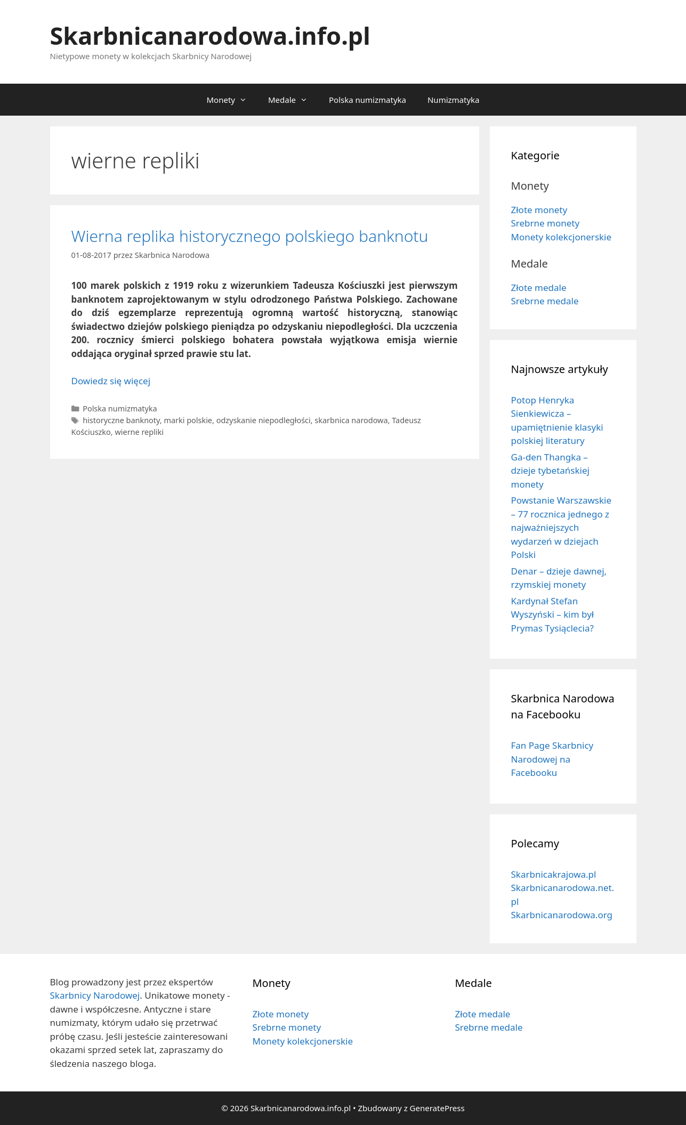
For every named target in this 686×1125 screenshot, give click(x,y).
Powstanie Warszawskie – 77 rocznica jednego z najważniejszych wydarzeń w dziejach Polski (561, 527)
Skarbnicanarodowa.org (561, 915)
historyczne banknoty (121, 420)
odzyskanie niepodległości (263, 420)
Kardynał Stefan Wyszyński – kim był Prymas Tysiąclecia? (552, 614)
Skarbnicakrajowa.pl (553, 874)
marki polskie (188, 420)
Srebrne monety (545, 223)
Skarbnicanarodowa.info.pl (210, 35)
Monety (231, 100)
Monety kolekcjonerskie (561, 237)
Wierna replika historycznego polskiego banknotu (250, 236)
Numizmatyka (453, 99)
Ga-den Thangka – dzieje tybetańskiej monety (550, 470)
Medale (293, 100)
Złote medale (539, 287)
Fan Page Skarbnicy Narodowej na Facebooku (552, 759)
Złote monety (539, 210)
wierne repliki (139, 432)
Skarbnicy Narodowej (95, 995)
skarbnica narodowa (351, 420)
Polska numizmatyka (367, 99)
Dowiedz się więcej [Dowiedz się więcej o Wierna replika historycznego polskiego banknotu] (111, 381)
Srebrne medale (545, 301)
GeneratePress (437, 1108)
